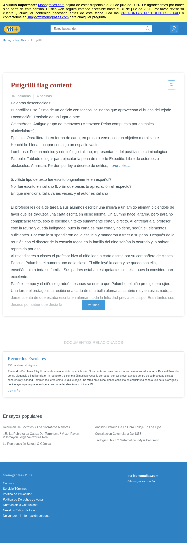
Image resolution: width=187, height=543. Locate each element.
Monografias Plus (14, 40)
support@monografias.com (48, 17)
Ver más (93, 305)
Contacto (9, 483)
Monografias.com (51, 5)
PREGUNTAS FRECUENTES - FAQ (150, 13)
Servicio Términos (15, 488)
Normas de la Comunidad (20, 505)
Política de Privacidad (17, 494)
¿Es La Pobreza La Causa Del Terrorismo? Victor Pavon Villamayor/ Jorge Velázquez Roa (41, 435)
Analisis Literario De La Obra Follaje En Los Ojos (128, 427)
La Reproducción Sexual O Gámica (27, 443)
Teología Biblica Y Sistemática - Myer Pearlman (127, 440)
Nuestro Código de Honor (20, 510)
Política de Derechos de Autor (23, 499)
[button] (171, 86)
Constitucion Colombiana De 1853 (118, 433)
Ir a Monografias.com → (145, 475)
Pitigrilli (36, 40)
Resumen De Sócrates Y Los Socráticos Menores (36, 427)
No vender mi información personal (26, 515)
